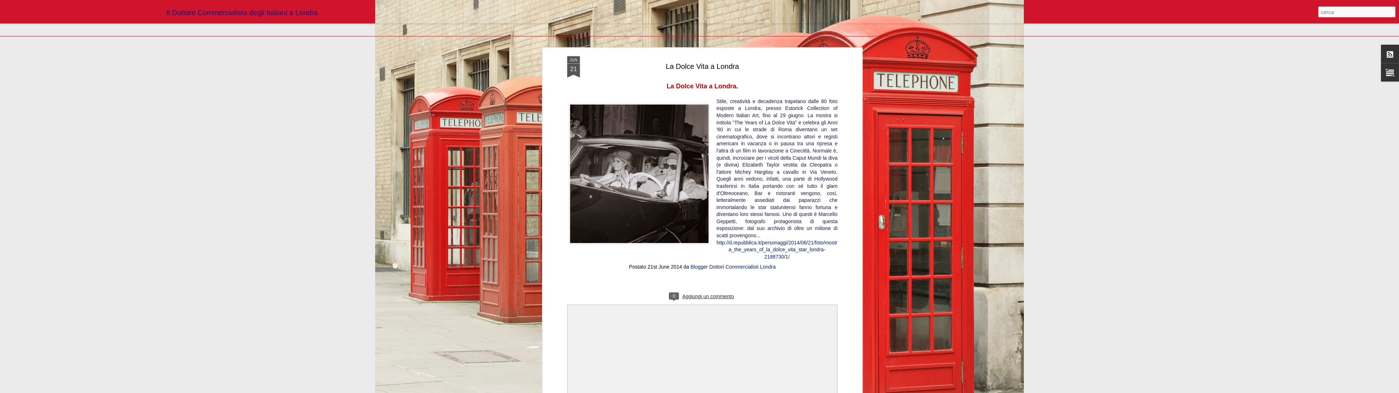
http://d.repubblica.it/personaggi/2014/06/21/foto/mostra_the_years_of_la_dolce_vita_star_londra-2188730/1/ (776, 250)
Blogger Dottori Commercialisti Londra (733, 267)
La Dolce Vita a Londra (702, 66)
